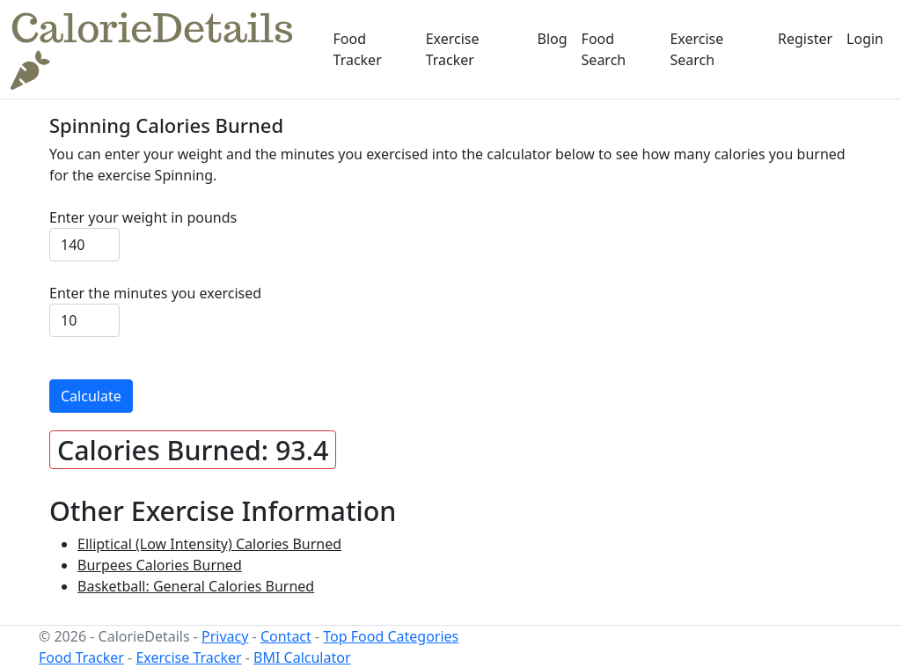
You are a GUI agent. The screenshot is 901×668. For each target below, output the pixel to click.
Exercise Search (696, 49)
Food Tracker (357, 49)
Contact (285, 636)
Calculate (91, 396)
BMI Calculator (301, 657)
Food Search (604, 49)
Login (864, 38)
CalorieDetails (152, 48)
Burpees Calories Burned (159, 565)
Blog (553, 38)
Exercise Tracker (453, 49)
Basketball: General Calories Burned (195, 586)
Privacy (224, 636)
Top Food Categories (390, 636)
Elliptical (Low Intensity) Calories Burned (209, 544)
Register (805, 38)
